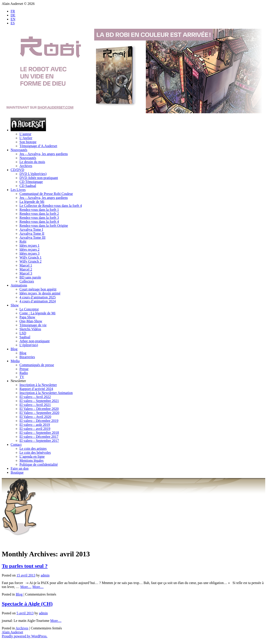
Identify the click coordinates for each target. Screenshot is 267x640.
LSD (22, 333)
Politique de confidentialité (38, 464)
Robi (22, 241)
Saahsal (24, 337)
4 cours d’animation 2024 (37, 301)
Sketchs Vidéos (30, 329)
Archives (25, 166)
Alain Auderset (12, 632)
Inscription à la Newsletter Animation (46, 393)
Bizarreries (27, 357)
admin (45, 575)
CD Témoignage (31, 182)
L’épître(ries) (28, 345)
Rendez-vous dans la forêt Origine (43, 225)
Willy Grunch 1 (30, 257)
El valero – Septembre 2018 (39, 432)
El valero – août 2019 (34, 425)
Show (15, 305)
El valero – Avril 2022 (35, 397)
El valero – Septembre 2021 (39, 401)
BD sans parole (30, 277)
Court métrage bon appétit (38, 289)
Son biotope (27, 142)
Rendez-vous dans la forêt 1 (39, 209)
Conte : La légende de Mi (37, 313)
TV (21, 377)
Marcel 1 (25, 265)
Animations (19, 285)
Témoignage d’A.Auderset (38, 146)
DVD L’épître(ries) (32, 174)
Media (15, 361)
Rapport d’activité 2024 (36, 389)
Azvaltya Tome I (31, 229)
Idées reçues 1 (29, 245)
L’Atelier (25, 138)
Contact (16, 444)
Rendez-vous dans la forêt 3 (39, 217)
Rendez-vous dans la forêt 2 (39, 213)
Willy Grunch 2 (30, 261)
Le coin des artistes (33, 448)
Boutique (17, 472)
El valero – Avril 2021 (35, 405)
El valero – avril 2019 (34, 429)
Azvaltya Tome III (32, 237)
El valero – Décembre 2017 (38, 436)
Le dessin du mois (32, 162)
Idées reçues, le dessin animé (39, 293)
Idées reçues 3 (29, 253)
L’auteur (25, 134)
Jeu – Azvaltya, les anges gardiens (43, 154)
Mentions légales (31, 460)
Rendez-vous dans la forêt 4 (39, 221)
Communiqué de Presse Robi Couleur (46, 194)
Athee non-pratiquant (34, 341)
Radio (23, 373)
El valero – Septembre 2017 (39, 440)
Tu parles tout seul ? (25, 566)
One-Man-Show (30, 321)
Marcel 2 (25, 269)
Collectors (26, 281)
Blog (14, 349)
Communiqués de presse (36, 365)
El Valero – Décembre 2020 (39, 409)
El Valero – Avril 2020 (35, 417)
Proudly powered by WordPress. (24, 636)
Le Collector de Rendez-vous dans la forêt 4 (50, 206)
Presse (24, 369)
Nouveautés (19, 150)
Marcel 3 (25, 273)
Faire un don (20, 468)
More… (26, 587)
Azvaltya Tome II (31, 233)
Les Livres (18, 190)
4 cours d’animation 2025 (37, 297)
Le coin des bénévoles (35, 452)
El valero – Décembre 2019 (38, 421)
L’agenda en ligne (32, 456)
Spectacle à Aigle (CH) (27, 604)
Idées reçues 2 (29, 249)
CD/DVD (17, 170)
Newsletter (18, 381)
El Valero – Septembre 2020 (39, 413)
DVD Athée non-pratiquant (38, 178)
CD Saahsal (27, 186)
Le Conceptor (29, 309)
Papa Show (27, 317)
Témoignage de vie (33, 325)
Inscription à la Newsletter (38, 385)
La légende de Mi (31, 202)
